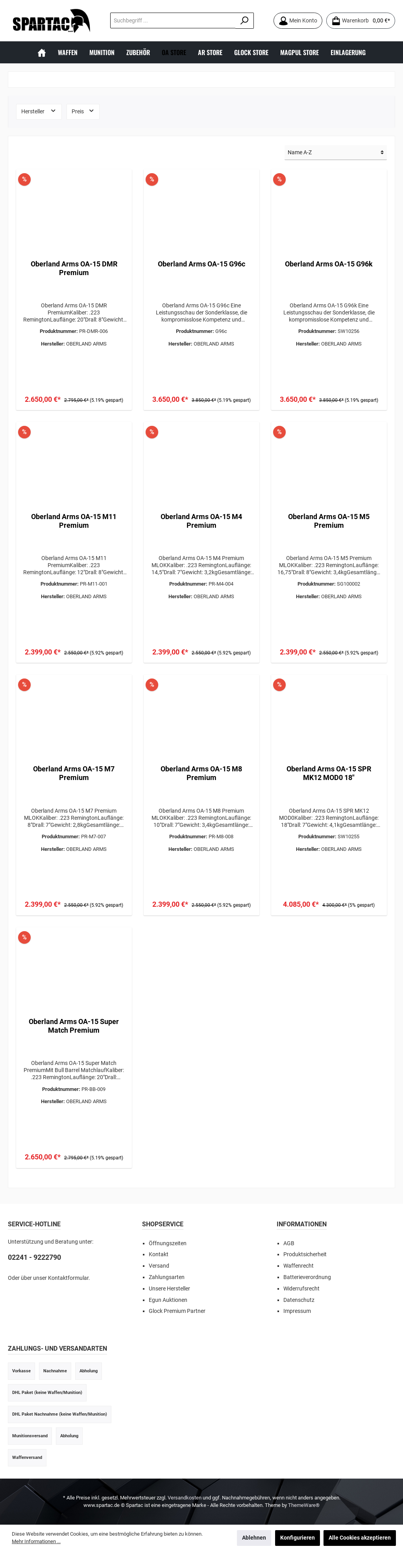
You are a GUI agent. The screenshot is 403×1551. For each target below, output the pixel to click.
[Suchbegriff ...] (173, 20)
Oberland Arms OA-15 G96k (329, 264)
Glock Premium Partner (177, 1311)
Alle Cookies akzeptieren (360, 1537)
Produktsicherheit (305, 1254)
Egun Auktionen (168, 1300)
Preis (83, 111)
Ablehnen (254, 1537)
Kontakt (158, 1254)
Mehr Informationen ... (36, 1541)
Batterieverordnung (307, 1277)
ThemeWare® (304, 1505)
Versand (159, 1266)
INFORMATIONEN (302, 1224)
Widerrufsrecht (301, 1288)
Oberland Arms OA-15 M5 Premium (329, 520)
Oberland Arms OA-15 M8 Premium (201, 773)
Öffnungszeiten (168, 1243)
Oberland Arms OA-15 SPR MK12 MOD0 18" (329, 773)
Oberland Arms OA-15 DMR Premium (74, 268)
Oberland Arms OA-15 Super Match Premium (74, 1025)
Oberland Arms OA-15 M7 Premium (74, 773)
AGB (288, 1243)
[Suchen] (244, 21)
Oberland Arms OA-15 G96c (201, 264)
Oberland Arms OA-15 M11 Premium (73, 520)
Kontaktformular (68, 1278)
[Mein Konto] (298, 21)
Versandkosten (185, 1498)
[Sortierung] (336, 152)
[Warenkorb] (360, 21)
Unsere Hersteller (169, 1288)
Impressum (297, 1311)
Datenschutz (298, 1300)
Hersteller (39, 111)
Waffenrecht (298, 1266)
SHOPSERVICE (162, 1224)
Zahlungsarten (167, 1277)
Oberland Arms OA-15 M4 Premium (201, 520)
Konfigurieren (297, 1537)
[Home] (41, 52)
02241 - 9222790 (34, 1257)
